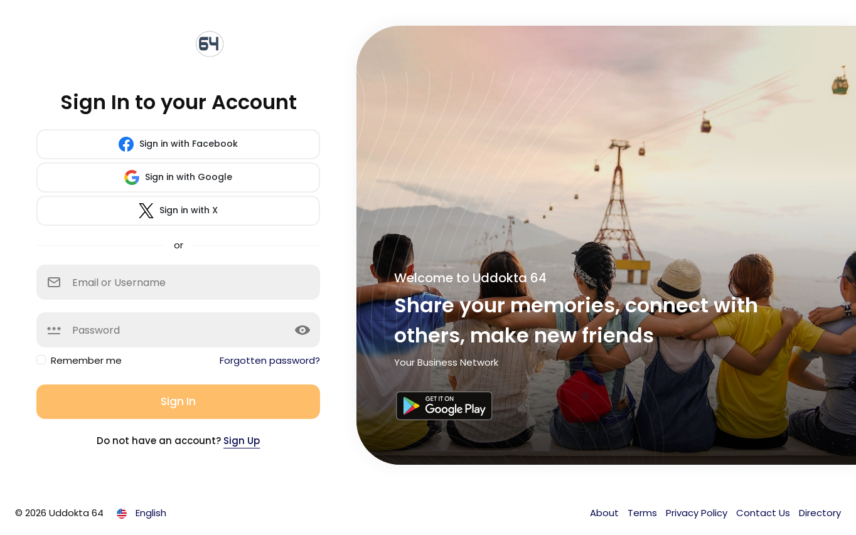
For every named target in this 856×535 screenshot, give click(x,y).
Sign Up (241, 440)
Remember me (86, 360)
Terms (644, 512)
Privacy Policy (698, 512)
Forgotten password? (270, 360)
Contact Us (764, 512)
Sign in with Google (178, 177)
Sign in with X (178, 210)
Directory (820, 512)
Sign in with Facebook (178, 144)
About (605, 512)
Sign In (178, 401)
